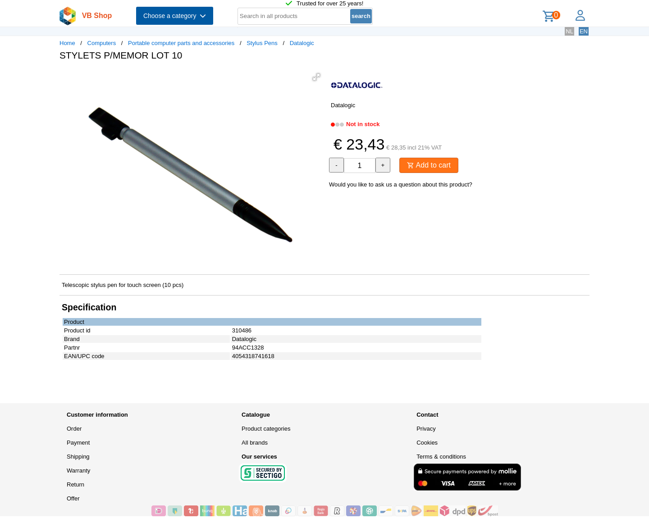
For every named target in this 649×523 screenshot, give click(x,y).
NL (569, 31)
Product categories (266, 428)
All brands (255, 442)
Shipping (78, 456)
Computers (101, 43)
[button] (316, 77)
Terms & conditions (441, 456)
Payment (78, 442)
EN (584, 31)
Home (67, 43)
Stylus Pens (262, 43)
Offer (73, 498)
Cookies (427, 442)
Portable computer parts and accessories (181, 43)
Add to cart (429, 165)
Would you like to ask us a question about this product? (400, 184)
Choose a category (174, 15)
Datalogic (302, 43)
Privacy (426, 428)
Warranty (78, 470)
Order (74, 428)
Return (75, 484)
